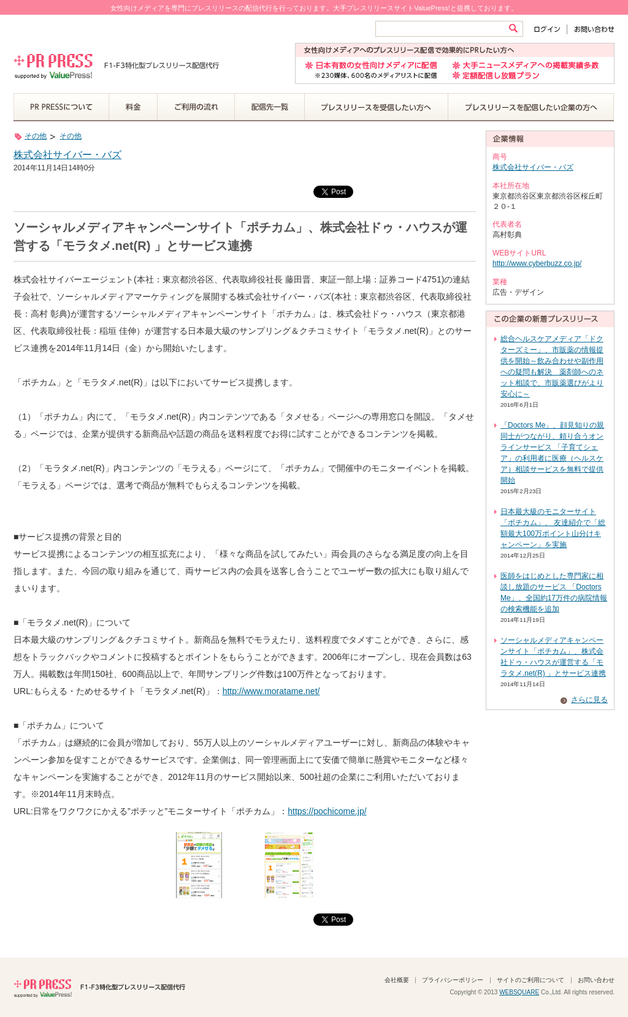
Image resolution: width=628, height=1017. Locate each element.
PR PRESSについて (61, 107)
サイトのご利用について (530, 980)
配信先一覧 (270, 107)
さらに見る (589, 699)
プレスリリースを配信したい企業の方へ (531, 107)
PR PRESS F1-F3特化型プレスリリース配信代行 (99, 987)
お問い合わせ (591, 29)
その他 (36, 136)
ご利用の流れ (196, 107)
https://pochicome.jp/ (327, 811)
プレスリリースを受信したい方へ (376, 107)
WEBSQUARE (519, 992)
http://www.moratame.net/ (271, 691)
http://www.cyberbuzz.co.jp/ (536, 263)
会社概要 (397, 980)
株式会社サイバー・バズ (67, 154)
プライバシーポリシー (452, 980)
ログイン (549, 29)
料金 (133, 107)
